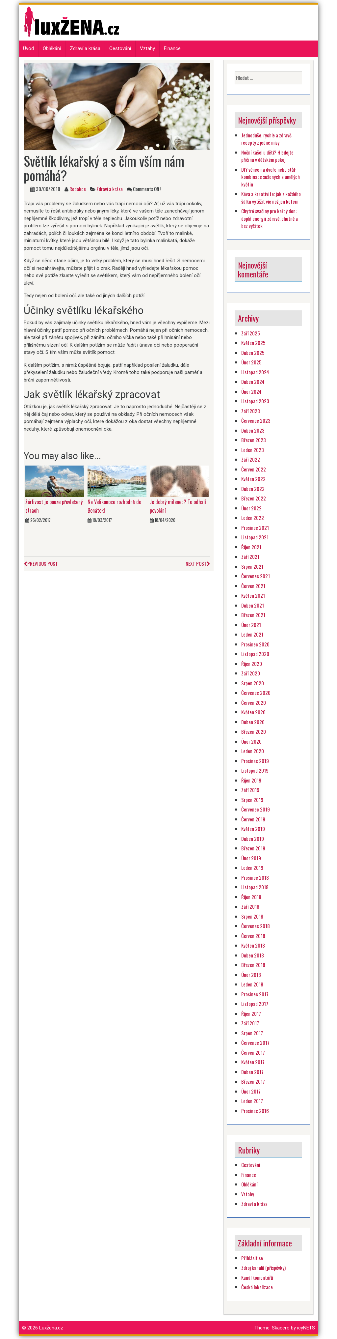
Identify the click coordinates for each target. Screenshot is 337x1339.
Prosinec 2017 (255, 994)
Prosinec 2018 (255, 877)
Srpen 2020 (252, 683)
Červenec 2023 (256, 420)
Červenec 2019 (255, 809)
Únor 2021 (251, 624)
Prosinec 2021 (255, 527)
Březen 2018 (253, 964)
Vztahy (147, 48)
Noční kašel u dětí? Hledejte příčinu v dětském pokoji (267, 156)
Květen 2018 (253, 945)
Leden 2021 (252, 634)
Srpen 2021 (252, 566)
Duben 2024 (253, 381)
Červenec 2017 (255, 1042)
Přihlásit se (252, 1258)
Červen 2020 (253, 702)
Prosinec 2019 (255, 760)
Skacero (281, 1328)
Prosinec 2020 (255, 644)
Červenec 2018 (255, 925)
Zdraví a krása (85, 48)
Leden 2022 (252, 517)
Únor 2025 (251, 362)
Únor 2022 (251, 508)
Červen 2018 (253, 935)
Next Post (198, 563)
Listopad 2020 (255, 653)
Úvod (28, 48)
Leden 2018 (252, 984)
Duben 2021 (252, 605)
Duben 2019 (252, 838)
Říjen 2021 (251, 547)
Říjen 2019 (251, 780)
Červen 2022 (253, 469)
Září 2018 (250, 906)
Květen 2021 (253, 595)
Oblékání (52, 48)
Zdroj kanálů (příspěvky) (263, 1267)
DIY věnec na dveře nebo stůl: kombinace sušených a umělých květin (270, 177)
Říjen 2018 (251, 896)
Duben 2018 (252, 955)
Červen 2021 (253, 585)
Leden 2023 (252, 449)
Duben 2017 (252, 1071)
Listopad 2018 (255, 887)
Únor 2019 (251, 858)
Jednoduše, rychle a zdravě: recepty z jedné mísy (266, 138)
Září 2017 (250, 1023)
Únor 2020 (251, 741)
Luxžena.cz (51, 1328)
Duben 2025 (253, 352)
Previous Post (41, 563)
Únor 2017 (251, 1091)
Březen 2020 (253, 731)
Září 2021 (250, 556)
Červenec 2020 (256, 692)
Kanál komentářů (257, 1277)
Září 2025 (250, 333)
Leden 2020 (252, 751)
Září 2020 (250, 673)
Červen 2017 (253, 1052)
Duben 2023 (253, 430)
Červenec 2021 (255, 576)
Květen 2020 (253, 712)
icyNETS (306, 1328)
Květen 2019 (253, 828)
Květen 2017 (253, 1062)
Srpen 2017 (252, 1033)
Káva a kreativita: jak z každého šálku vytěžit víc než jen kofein (271, 197)
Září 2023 (250, 410)
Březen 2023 (253, 439)
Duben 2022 (253, 488)
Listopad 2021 (255, 537)
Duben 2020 (253, 722)
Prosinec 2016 (255, 1110)
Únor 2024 (251, 391)
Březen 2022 (253, 498)
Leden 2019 (252, 867)
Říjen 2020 (251, 663)
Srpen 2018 (252, 916)
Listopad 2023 (255, 401)
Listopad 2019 (255, 770)
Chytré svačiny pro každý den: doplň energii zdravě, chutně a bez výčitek (269, 218)
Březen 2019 (253, 848)
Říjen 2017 (251, 1013)
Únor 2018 (251, 974)
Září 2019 (250, 789)
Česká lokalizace (257, 1287)
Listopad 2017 (254, 1003)
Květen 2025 (253, 342)
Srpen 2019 (252, 799)
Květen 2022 (253, 478)
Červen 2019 (253, 819)
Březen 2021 (253, 614)
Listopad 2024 (255, 372)
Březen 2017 (253, 1081)
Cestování (120, 48)
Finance (172, 48)
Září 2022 (250, 459)
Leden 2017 (252, 1100)
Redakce (77, 188)
